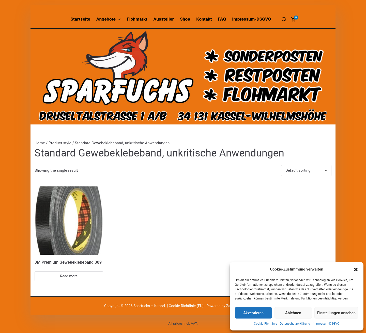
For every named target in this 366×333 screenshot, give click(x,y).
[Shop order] (306, 170)
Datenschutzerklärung (295, 323)
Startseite (80, 19)
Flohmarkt (137, 19)
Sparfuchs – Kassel (149, 306)
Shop (185, 19)
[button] (355, 269)
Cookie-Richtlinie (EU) (187, 306)
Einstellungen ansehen (336, 313)
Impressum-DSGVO (326, 323)
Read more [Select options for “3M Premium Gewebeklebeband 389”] (69, 276)
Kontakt (204, 19)
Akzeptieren (253, 313)
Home (40, 143)
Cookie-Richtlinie (265, 323)
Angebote (108, 19)
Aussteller (164, 19)
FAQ (222, 19)
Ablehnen (293, 313)
